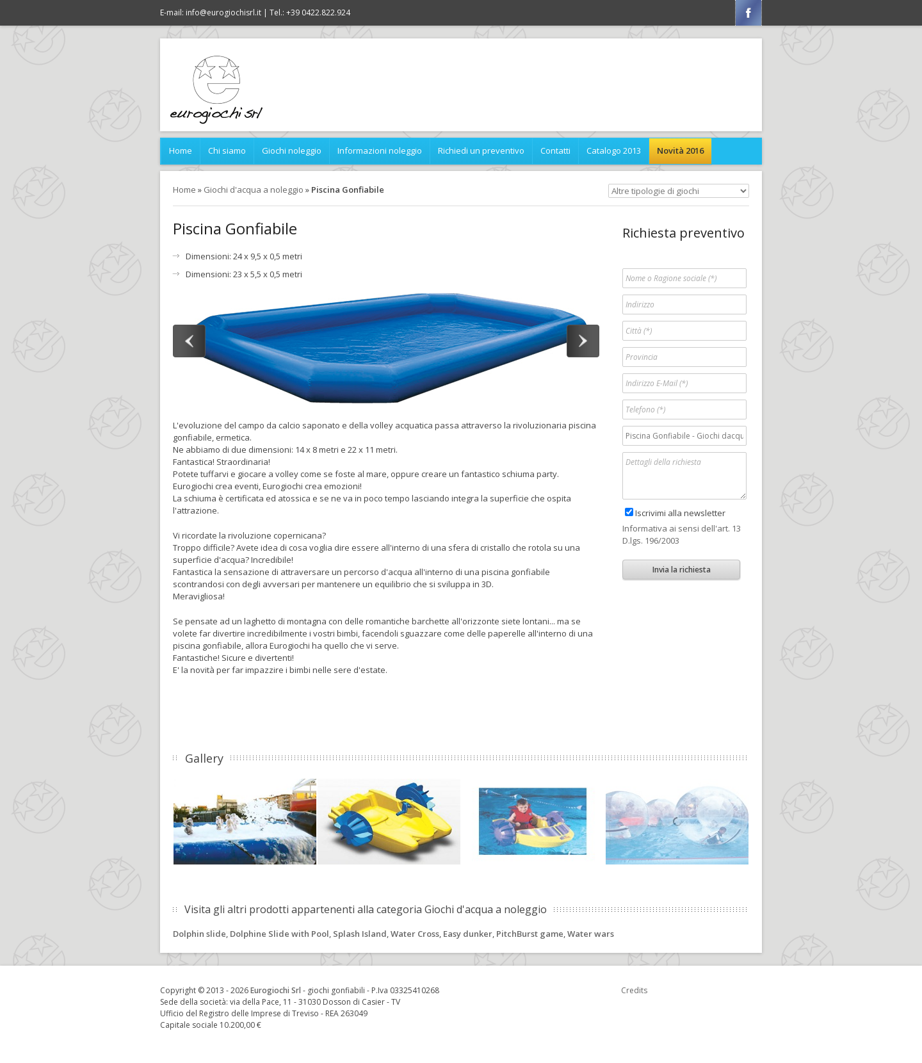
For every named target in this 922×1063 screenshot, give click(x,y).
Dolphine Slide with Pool (279, 933)
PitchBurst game (529, 933)
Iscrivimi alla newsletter (680, 513)
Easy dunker (467, 933)
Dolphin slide (199, 933)
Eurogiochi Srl (275, 990)
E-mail (210, 12)
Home (180, 150)
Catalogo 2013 (613, 150)
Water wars (590, 933)
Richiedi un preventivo (481, 150)
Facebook (748, 13)
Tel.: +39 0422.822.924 (310, 12)
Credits (634, 990)
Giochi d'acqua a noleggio (253, 189)
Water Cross (415, 933)
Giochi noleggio (291, 150)
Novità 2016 (680, 150)
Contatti (555, 150)
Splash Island (360, 933)
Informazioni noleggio (379, 150)
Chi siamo (227, 150)
